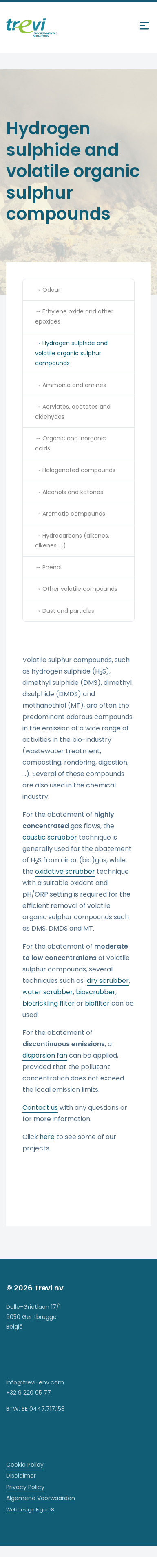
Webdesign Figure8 (30, 1509)
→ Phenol (48, 567)
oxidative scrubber (65, 871)
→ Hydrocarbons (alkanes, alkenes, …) (72, 540)
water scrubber (47, 992)
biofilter (97, 1003)
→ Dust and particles (64, 611)
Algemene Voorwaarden (40, 1498)
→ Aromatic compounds (70, 514)
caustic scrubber (49, 837)
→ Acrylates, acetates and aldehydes (73, 411)
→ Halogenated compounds (75, 470)
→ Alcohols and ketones (69, 492)
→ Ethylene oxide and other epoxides (74, 316)
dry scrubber (108, 980)
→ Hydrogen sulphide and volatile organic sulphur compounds (71, 353)
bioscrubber (95, 992)
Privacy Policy (25, 1487)
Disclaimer (21, 1476)
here (47, 1137)
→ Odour (47, 290)
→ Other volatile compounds (76, 589)
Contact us (40, 1107)
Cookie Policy (25, 1465)
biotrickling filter (48, 1003)
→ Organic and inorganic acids (70, 443)
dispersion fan (44, 1055)
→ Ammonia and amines (70, 385)
